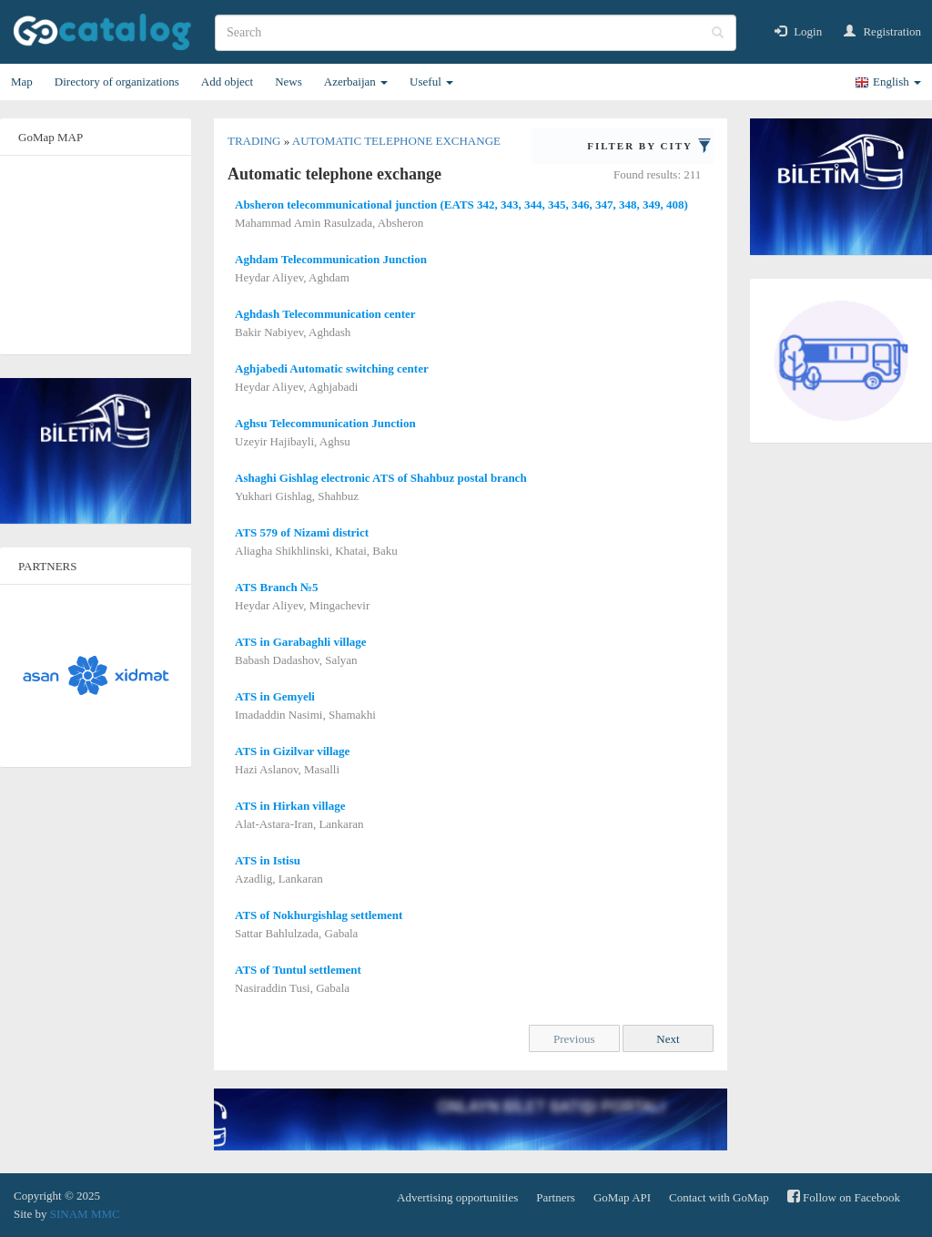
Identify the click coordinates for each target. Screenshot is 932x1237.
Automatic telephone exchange (396, 141)
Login (798, 31)
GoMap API (622, 1197)
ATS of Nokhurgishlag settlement (318, 915)
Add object (227, 81)
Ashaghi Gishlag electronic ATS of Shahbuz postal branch (381, 478)
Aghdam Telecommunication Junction (331, 259)
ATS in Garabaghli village (301, 642)
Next (667, 1039)
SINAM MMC (85, 1214)
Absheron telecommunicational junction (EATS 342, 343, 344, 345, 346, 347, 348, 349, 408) (461, 204)
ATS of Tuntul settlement (298, 969)
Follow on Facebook (843, 1196)
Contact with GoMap (719, 1197)
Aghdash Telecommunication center (325, 314)
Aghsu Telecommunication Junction (325, 423)
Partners (555, 1197)
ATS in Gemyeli (275, 696)
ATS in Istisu (267, 860)
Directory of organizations (117, 81)
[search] (475, 33)
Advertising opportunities (457, 1197)
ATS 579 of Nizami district (302, 532)
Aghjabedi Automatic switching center (332, 368)
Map (22, 81)
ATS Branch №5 (277, 587)
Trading (256, 141)
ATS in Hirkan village (290, 806)
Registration (882, 31)
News (288, 81)
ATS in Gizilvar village (292, 751)
